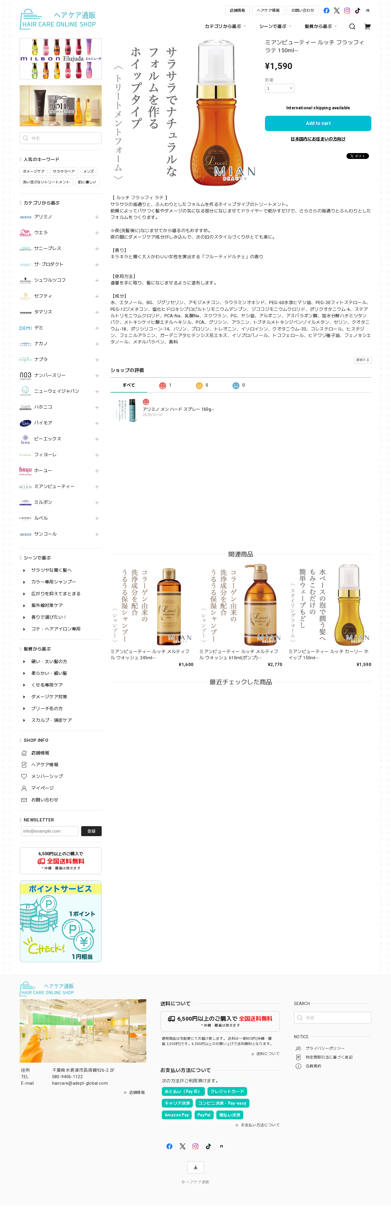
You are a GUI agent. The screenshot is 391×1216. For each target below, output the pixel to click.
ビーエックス (47, 449)
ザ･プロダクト (49, 275)
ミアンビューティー (54, 497)
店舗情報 (237, 10)
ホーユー (43, 481)
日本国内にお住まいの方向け (318, 139)
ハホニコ (43, 417)
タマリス (43, 322)
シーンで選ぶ (276, 26)
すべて (129, 385)
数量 (269, 80)
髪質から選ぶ (322, 26)
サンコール (45, 544)
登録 (91, 841)
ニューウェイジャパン (56, 402)
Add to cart (318, 123)
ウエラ (41, 243)
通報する (362, 360)
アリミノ (43, 227)
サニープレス (47, 259)
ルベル (41, 528)
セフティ (43, 306)
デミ (38, 338)
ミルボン (43, 513)
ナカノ (41, 354)
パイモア (43, 433)
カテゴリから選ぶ (226, 26)
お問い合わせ (302, 10)
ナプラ (41, 370)
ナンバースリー (50, 386)
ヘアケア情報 (268, 10)
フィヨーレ (45, 465)
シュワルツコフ (50, 291)
